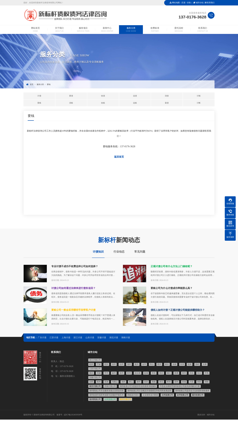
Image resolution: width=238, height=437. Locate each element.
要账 (39, 103)
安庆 (146, 382)
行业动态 (119, 251)
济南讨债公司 (110, 386)
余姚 (174, 364)
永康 (205, 364)
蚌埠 (169, 382)
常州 (106, 373)
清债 (167, 96)
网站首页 (35, 30)
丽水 (167, 364)
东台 (199, 373)
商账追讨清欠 (133, 395)
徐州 (121, 373)
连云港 (137, 373)
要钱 (48, 84)
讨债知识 (98, 251)
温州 (114, 364)
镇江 (169, 373)
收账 (103, 103)
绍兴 (106, 364)
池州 (123, 382)
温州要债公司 (95, 399)
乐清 (182, 364)
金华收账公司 (182, 395)
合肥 (91, 382)
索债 (167, 103)
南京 (91, 373)
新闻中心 (107, 30)
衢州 (159, 364)
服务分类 (131, 30)
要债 (71, 96)
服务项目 (83, 30)
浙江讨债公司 (95, 360)
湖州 (129, 364)
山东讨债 (89, 337)
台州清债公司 (110, 399)
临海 (189, 364)
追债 (135, 96)
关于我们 (59, 30)
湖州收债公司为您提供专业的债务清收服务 (138, 386)
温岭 (197, 364)
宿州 (176, 382)
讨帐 (199, 103)
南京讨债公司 (95, 386)
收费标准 (155, 30)
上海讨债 (66, 337)
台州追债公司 (167, 395)
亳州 (99, 382)
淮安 (154, 373)
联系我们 (211, 3)
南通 (176, 373)
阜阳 (199, 382)
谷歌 (189, 3)
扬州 (114, 373)
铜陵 (207, 382)
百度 (183, 3)
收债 (103, 96)
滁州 (138, 382)
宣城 (184, 382)
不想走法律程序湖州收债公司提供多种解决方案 (180, 386)
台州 (121, 364)
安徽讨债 (101, 337)
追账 (135, 103)
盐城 (146, 373)
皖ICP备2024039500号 (73, 415)
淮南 (154, 382)
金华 (144, 364)
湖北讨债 (113, 337)
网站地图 (176, 3)
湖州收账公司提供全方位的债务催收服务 (192, 391)
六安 (191, 382)
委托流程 (179, 30)
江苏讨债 (54, 337)
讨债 (39, 96)
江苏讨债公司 (95, 369)
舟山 (152, 364)
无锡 (99, 373)
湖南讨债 (125, 337)
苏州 (129, 373)
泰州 (184, 373)
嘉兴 (137, 364)
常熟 (207, 373)
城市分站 (199, 3)
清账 (71, 103)
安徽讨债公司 (95, 377)
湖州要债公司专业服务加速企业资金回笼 (106, 391)
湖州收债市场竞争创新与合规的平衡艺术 (106, 395)
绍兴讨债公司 (125, 399)
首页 (31, 84)
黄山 (131, 382)
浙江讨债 (77, 337)
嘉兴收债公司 (197, 395)
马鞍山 (115, 382)
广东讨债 (42, 337)
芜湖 (106, 382)
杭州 (91, 364)
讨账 (199, 96)
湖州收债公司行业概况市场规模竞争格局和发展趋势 (149, 391)
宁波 (99, 364)
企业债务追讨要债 (150, 395)
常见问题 (139, 251)
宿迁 (161, 373)
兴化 (191, 373)
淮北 (161, 382)
